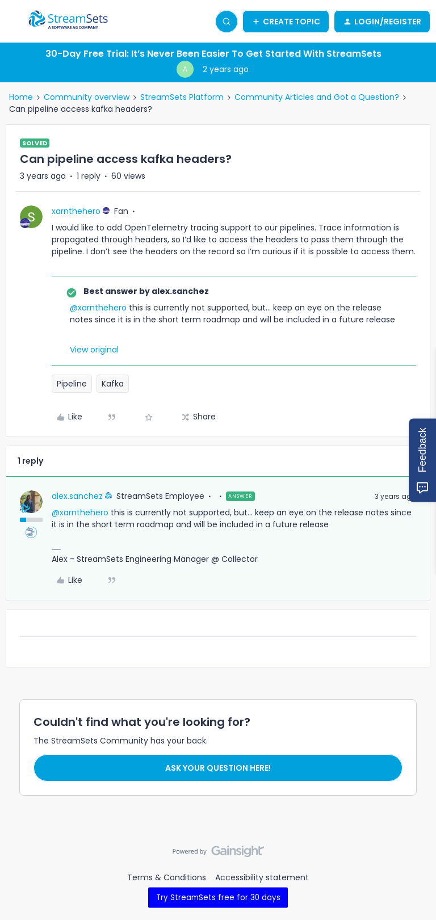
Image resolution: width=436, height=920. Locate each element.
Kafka (113, 383)
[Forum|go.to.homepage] (68, 21)
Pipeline (72, 383)
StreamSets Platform (182, 97)
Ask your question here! (218, 768)
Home (21, 97)
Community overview (86, 97)
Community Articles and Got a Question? (316, 97)
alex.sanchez (77, 496)
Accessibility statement (262, 877)
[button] (12, 23)
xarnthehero (76, 211)
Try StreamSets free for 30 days (218, 897)
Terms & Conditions (166, 877)
